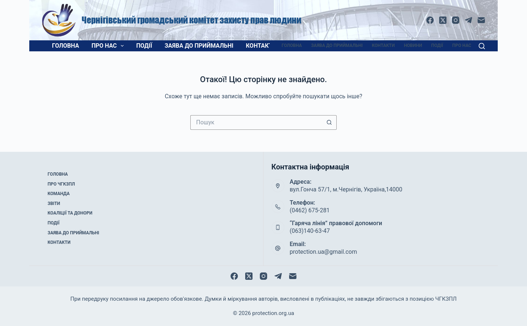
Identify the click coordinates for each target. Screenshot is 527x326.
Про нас (109, 45)
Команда (59, 193)
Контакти (261, 45)
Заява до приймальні (199, 45)
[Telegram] (468, 20)
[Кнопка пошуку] (329, 122)
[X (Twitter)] (442, 20)
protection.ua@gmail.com (323, 251)
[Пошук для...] (256, 122)
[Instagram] (455, 20)
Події (144, 45)
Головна (65, 45)
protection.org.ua (273, 313)
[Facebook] (430, 20)
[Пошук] (482, 46)
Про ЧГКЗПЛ (61, 184)
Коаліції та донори (70, 213)
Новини (413, 45)
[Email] (481, 20)
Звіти (54, 203)
